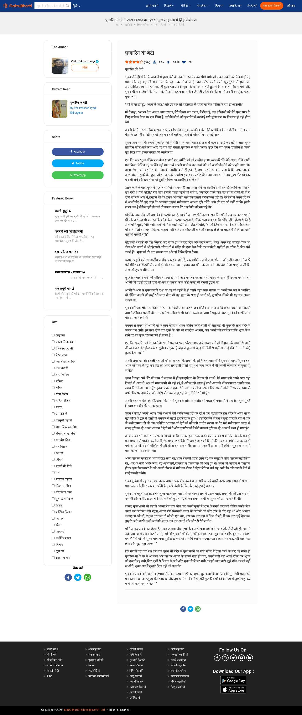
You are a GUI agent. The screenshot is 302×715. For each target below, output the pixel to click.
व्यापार (59, 518)
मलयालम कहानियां (180, 676)
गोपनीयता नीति (54, 660)
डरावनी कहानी (64, 479)
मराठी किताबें (136, 665)
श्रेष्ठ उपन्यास (94, 654)
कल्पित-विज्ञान (64, 512)
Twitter (78, 163)
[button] (67, 5)
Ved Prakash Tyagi (85, 61)
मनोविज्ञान (61, 446)
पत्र (57, 473)
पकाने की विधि (64, 466)
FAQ (49, 676)
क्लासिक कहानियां (66, 361)
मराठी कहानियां (178, 660)
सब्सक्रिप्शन (235, 6)
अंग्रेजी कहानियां (178, 665)
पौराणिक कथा (64, 492)
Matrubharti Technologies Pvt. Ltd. (85, 709)
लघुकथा (60, 335)
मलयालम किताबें (138, 686)
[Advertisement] (78, 615)
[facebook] (217, 657)
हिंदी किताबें (135, 654)
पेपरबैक (203, 6)
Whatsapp (78, 175)
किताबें (169, 6)
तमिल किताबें (136, 670)
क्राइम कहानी (63, 558)
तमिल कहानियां (178, 681)
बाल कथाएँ (62, 368)
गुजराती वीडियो (95, 660)
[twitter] (233, 657)
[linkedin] (249, 657)
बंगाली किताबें (136, 681)
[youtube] (241, 657)
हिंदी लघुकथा (76, 112)
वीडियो (186, 6)
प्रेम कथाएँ (61, 414)
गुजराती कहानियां (179, 654)
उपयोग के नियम (55, 665)
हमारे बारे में (152, 6)
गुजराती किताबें (137, 660)
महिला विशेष (63, 401)
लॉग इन (291, 6)
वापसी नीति (53, 670)
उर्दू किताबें (135, 697)
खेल (58, 525)
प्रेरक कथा (61, 355)
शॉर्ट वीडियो (94, 670)
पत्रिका (59, 381)
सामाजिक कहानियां (66, 427)
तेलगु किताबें (136, 676)
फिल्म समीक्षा (63, 486)
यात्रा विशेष (62, 394)
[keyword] (52, 5)
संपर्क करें (252, 6)
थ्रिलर (59, 505)
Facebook (77, 151)
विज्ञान (59, 544)
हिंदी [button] (76, 6)
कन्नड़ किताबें (136, 692)
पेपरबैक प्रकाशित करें (98, 676)
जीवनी (59, 459)
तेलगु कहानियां (178, 686)
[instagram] (225, 657)
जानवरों (60, 531)
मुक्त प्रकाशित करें (272, 6)
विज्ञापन (219, 6)
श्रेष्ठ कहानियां (94, 649)
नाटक (59, 407)
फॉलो (85, 67)
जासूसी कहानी (64, 420)
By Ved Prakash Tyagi (83, 107)
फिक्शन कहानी (64, 348)
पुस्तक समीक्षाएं (64, 499)
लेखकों (91, 665)
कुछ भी (60, 551)
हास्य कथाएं (62, 374)
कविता (59, 388)
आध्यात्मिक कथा (65, 342)
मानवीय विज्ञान (64, 440)
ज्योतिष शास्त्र (63, 538)
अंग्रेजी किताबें (136, 649)
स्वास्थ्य (60, 453)
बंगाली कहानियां (178, 670)
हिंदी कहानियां (177, 649)
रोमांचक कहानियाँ (66, 433)
